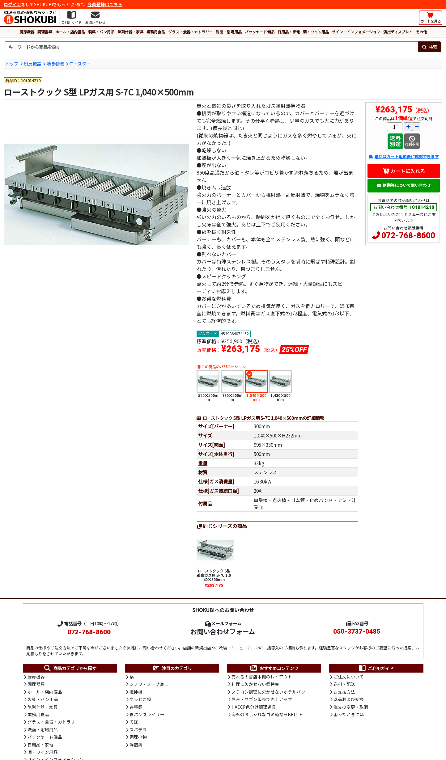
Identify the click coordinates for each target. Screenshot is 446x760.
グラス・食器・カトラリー (190, 31)
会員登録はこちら (104, 4)
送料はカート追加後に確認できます (403, 156)
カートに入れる (404, 171)
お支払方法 (344, 692)
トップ (11, 63)
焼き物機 (55, 63)
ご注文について (348, 676)
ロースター (80, 63)
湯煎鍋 (136, 744)
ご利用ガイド (376, 668)
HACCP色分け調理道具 (253, 707)
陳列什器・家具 (130, 31)
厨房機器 (26, 31)
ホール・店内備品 (70, 31)
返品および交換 (348, 699)
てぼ (134, 722)
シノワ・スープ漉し (149, 684)
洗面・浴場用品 (229, 31)
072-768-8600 (408, 235)
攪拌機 (136, 692)
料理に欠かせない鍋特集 (255, 684)
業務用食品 (156, 31)
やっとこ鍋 (140, 699)
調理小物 (138, 737)
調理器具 (44, 31)
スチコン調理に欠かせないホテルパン (268, 692)
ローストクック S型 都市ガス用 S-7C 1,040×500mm (214, 575)
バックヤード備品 (259, 31)
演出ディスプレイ (398, 31)
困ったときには (348, 714)
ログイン (12, 4)
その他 (421, 31)
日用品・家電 (289, 31)
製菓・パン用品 (101, 31)
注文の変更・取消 (350, 707)
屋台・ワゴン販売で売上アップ (261, 699)
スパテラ (138, 729)
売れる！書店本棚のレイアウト (261, 676)
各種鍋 (136, 707)
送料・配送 (344, 684)
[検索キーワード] (211, 47)
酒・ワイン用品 (316, 31)
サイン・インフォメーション (356, 31)
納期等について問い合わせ (404, 185)
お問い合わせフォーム (222, 631)
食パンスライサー (147, 714)
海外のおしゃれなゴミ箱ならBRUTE (266, 714)
